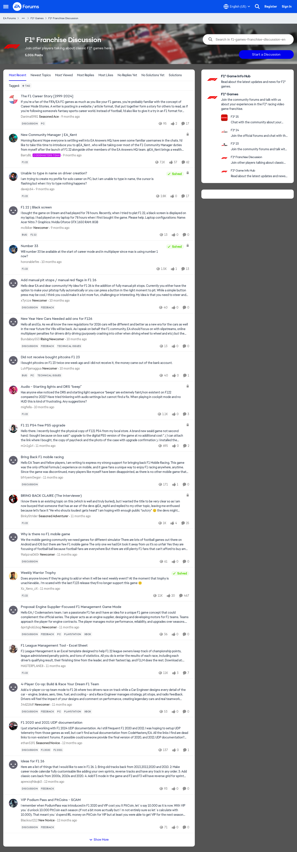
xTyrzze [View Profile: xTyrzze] (26, 300)
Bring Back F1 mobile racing (42, 457)
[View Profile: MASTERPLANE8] (13, 648)
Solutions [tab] (175, 75)
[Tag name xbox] (87, 634)
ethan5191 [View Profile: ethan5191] (28, 743)
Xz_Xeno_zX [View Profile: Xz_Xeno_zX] (29, 589)
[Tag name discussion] (30, 123)
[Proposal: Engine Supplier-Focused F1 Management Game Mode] (105, 617)
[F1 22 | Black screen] (105, 218)
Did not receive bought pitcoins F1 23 (50, 357)
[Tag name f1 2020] (45, 750)
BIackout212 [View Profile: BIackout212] (29, 820)
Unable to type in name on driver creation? (54, 173)
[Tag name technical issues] (69, 345)
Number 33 (29, 246)
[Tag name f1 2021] (58, 750)
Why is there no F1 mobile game (45, 534)
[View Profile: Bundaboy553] (13, 322)
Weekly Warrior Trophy (38, 573)
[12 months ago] (71, 743)
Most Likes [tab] (105, 75)
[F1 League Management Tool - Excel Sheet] (105, 656)
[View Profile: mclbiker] (13, 210)
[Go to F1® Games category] (212, 97)
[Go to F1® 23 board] (224, 144)
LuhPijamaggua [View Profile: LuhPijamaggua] (31, 368)
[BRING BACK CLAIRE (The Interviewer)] (102, 506)
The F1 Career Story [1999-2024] (47, 96)
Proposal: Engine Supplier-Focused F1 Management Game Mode (71, 607)
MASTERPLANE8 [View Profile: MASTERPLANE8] (32, 666)
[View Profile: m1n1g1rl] (13, 428)
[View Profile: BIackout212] (13, 803)
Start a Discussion (266, 54)
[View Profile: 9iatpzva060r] (13, 537)
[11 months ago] (45, 446)
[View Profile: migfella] (13, 390)
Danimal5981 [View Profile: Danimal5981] (29, 117)
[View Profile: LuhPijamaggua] (13, 360)
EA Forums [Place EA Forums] (9, 18)
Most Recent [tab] (17, 75)
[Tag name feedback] (47, 307)
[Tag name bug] (24, 234)
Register (270, 6)
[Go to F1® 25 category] (224, 117)
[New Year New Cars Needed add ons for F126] (105, 329)
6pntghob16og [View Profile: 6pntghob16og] (31, 627)
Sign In (287, 6)
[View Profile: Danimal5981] (13, 99)
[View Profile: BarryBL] (13, 138)
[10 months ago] (51, 262)
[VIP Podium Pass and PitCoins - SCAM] (105, 810)
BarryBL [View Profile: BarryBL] (26, 155)
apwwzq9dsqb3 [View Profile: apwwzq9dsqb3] (31, 782)
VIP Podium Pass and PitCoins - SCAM (51, 800)
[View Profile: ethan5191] (13, 726)
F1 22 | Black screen (36, 207)
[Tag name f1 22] (25, 162)
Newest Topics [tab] (41, 75)
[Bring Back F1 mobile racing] (105, 467)
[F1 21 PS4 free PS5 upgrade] (102, 436)
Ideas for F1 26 (32, 761)
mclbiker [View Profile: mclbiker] (27, 228)
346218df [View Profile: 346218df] (27, 704)
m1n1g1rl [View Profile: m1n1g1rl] (27, 446)
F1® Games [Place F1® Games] (37, 18)
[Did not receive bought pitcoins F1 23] (105, 363)
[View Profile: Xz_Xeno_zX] (13, 576)
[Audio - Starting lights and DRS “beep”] (102, 397)
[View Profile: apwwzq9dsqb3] (13, 764)
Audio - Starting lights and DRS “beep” (51, 387)
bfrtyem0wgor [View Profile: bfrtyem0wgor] (31, 477)
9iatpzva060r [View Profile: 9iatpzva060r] (30, 554)
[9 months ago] (70, 116)
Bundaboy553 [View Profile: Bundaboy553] (30, 339)
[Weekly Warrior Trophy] (95, 580)
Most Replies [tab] (85, 75)
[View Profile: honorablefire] (13, 249)
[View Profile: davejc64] (13, 176)
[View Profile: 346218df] (13, 687)
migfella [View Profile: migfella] (26, 407)
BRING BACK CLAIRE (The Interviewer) (51, 496)
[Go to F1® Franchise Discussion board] (224, 158)
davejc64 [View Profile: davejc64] (27, 189)
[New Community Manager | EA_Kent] (102, 145)
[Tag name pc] (43, 123)
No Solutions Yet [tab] (152, 75)
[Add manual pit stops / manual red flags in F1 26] (105, 290)
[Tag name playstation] (72, 634)
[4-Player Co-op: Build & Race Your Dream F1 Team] (105, 694)
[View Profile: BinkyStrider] (13, 499)
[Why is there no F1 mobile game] (105, 544)
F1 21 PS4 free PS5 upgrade (43, 425)
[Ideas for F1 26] (105, 771)
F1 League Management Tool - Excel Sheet (54, 645)
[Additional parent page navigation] (23, 18)
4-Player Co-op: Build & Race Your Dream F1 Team (60, 684)
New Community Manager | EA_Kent (49, 135)
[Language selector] (237, 6)
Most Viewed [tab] (64, 75)
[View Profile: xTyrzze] (13, 283)
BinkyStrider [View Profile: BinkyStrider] (29, 516)
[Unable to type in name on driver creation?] (92, 181)
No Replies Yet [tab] (127, 75)
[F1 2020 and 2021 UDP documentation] (105, 733)
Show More (99, 840)
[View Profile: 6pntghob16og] (13, 610)
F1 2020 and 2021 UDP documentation (51, 722)
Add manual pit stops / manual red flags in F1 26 (58, 280)
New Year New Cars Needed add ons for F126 (56, 319)
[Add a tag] (26, 85)
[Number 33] (92, 254)
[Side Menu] (6, 6)
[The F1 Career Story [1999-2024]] (105, 106)
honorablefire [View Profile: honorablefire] (30, 262)
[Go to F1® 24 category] (224, 131)
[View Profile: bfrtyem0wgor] (13, 460)
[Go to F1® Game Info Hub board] (212, 79)
